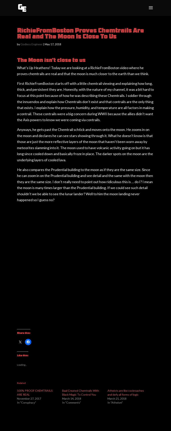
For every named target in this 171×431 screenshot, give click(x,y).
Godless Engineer (32, 44)
